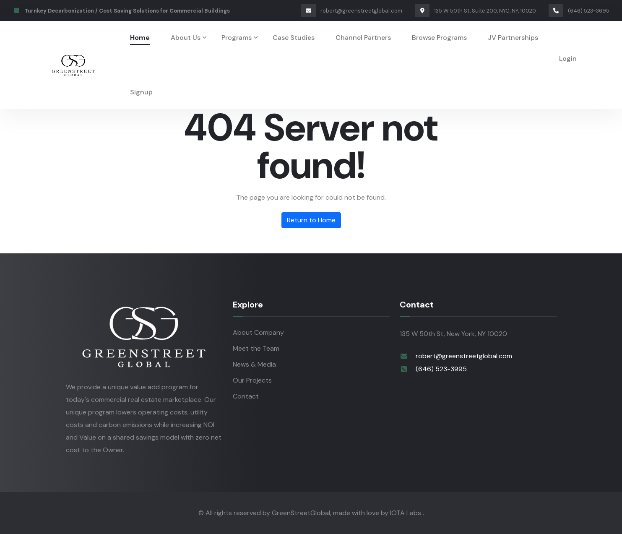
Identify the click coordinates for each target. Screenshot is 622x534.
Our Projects (252, 380)
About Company (258, 332)
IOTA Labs (406, 512)
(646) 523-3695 (579, 10)
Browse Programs (439, 37)
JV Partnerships (513, 37)
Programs (236, 37)
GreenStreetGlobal (301, 512)
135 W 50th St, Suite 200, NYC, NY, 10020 (475, 10)
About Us (185, 37)
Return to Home (311, 220)
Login (568, 58)
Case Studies (294, 37)
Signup (141, 92)
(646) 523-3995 (441, 369)
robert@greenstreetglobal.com (351, 10)
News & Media (254, 364)
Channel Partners (363, 37)
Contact (246, 396)
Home (140, 37)
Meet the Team (256, 348)
